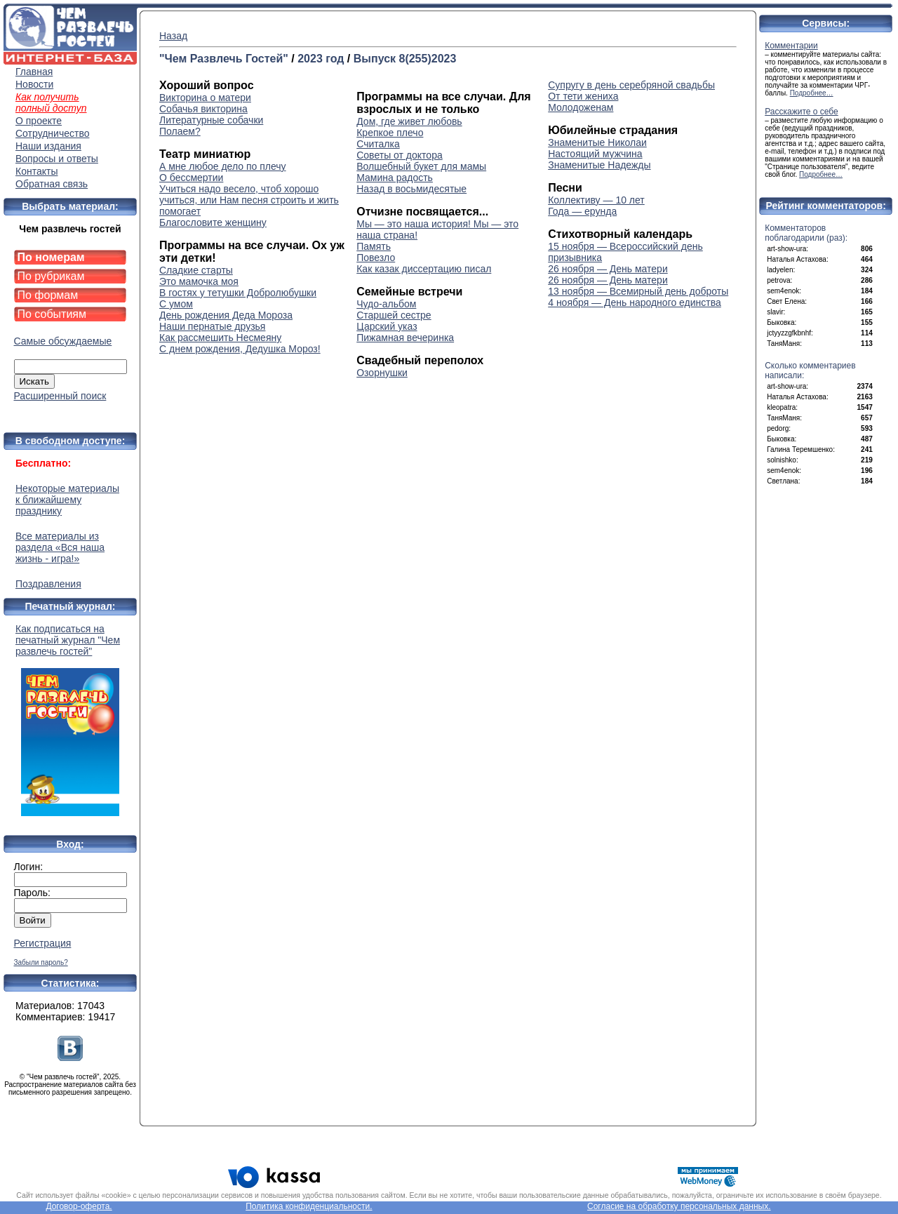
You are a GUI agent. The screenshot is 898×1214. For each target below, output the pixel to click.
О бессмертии (191, 177)
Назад (173, 35)
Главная (34, 71)
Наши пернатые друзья (212, 326)
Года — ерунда (582, 211)
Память (373, 246)
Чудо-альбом (386, 303)
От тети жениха (583, 96)
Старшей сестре (393, 315)
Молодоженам (580, 107)
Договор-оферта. (79, 1206)
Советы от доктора (399, 155)
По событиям (52, 314)
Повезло (375, 257)
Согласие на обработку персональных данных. (679, 1206)
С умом (176, 303)
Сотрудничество (52, 133)
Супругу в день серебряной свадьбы (631, 85)
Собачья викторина (203, 108)
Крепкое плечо (389, 132)
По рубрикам (51, 276)
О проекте (38, 120)
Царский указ (386, 326)
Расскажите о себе (801, 111)
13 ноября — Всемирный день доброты (638, 291)
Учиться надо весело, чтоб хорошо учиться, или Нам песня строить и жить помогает (249, 200)
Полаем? (180, 131)
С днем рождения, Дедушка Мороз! (240, 348)
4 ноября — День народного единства (634, 302)
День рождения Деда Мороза (226, 315)
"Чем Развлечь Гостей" (223, 59)
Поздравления (48, 583)
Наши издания (48, 146)
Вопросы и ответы (56, 158)
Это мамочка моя (199, 281)
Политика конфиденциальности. (309, 1206)
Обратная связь (51, 183)
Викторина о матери (205, 97)
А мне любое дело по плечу (222, 166)
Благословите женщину (213, 222)
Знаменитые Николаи (597, 142)
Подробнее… (811, 93)
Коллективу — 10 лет (596, 200)
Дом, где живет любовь (409, 121)
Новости (34, 84)
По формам (48, 295)
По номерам (51, 257)
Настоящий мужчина (595, 153)
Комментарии (791, 46)
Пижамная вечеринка (405, 337)
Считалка (378, 143)
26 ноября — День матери (608, 268)
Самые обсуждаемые (63, 341)
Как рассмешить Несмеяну (220, 337)
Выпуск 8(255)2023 (405, 59)
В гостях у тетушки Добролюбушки (237, 292)
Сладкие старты (196, 270)
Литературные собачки (211, 120)
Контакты (36, 171)
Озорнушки (382, 372)
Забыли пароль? (41, 962)
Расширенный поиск (60, 395)
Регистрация (43, 943)
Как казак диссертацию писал (423, 268)
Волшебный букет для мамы (421, 166)
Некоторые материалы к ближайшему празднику (67, 499)
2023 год (320, 59)
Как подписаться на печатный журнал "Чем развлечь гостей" (70, 719)
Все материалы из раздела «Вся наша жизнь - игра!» (60, 547)
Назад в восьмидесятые (411, 188)
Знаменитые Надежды (599, 165)
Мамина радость (394, 177)
